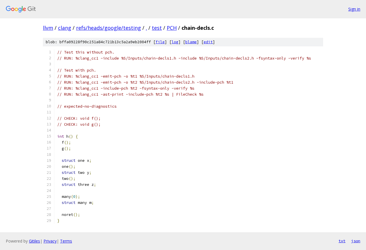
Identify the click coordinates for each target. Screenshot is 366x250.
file (160, 42)
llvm (48, 27)
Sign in (354, 9)
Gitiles (34, 241)
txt (342, 240)
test (157, 27)
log (175, 42)
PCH (172, 27)
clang (64, 27)
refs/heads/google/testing (108, 27)
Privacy (50, 241)
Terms (66, 241)
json (355, 240)
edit (208, 42)
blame (191, 42)
